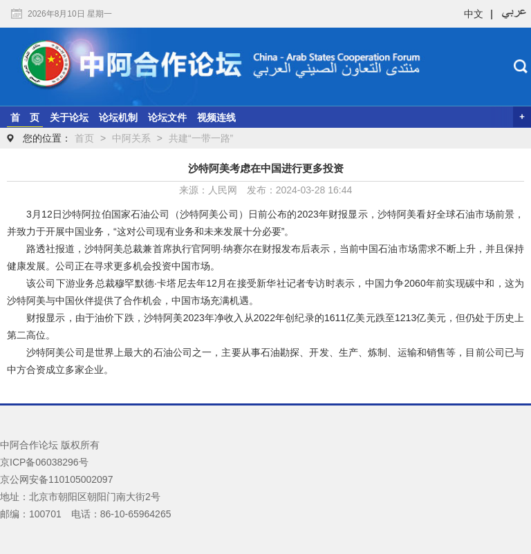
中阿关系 (131, 138)
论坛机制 (118, 117)
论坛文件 (167, 117)
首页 (84, 138)
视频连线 (216, 117)
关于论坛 (69, 117)
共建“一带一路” (201, 138)
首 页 (24, 117)
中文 (473, 13)
